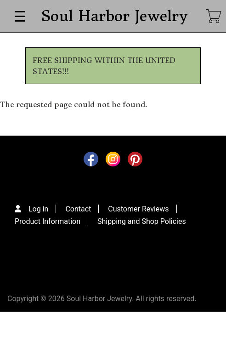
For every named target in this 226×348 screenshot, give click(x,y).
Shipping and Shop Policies (141, 221)
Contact (78, 209)
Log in (38, 209)
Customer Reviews (138, 209)
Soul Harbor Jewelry (114, 16)
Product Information (47, 221)
